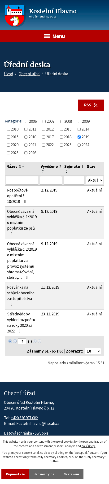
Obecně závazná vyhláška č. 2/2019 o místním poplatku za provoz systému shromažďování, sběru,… (22, 260)
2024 (85, 144)
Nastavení (71, 474)
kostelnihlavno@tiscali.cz (38, 423)
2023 (67, 144)
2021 (32, 144)
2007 (50, 121)
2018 (67, 137)
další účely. (89, 446)
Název (13, 166)
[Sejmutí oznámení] (74, 180)
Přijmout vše (15, 474)
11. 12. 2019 (50, 287)
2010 (14, 129)
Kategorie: (13, 121)
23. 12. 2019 (50, 314)
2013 (67, 129)
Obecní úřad (29, 73)
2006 (33, 121)
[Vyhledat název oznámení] (22, 180)
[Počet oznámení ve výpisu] (93, 351)
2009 (86, 121)
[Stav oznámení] (94, 180)
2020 (14, 144)
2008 (68, 121)
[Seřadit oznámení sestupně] (23, 167)
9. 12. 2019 (49, 211)
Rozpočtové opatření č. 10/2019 (17, 195)
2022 (50, 144)
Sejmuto (73, 166)
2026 (32, 152)
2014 (85, 129)
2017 (50, 137)
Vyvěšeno (51, 166)
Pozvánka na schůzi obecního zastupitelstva (21, 295)
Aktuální (94, 190)
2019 (85, 137)
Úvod (8, 73)
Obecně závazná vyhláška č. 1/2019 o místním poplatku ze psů (22, 222)
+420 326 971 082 (24, 417)
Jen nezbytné (44, 474)
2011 (32, 129)
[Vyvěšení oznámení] (51, 180)
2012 (50, 129)
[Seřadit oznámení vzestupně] (23, 165)
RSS (91, 105)
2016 (32, 137)
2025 (14, 152)
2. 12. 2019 (49, 190)
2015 (14, 137)
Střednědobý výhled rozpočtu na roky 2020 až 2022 (21, 322)
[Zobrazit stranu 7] (22, 341)
